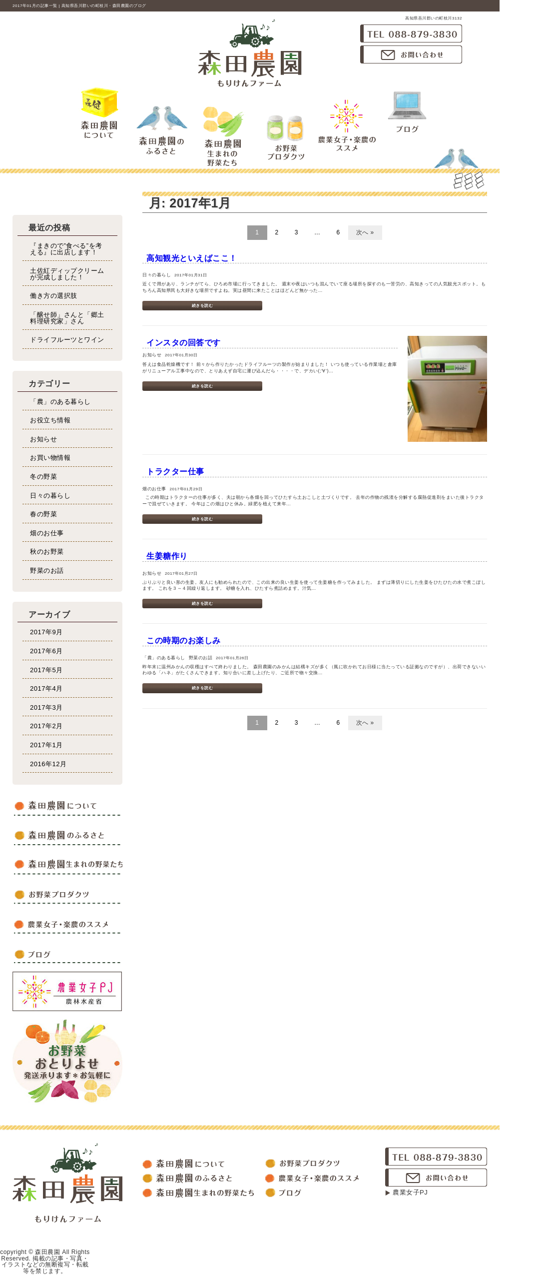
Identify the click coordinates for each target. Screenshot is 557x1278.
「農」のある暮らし (60, 401)
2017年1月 (46, 745)
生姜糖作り (167, 556)
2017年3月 (46, 707)
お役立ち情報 (50, 420)
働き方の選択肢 (53, 295)
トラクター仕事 (175, 471)
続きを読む (202, 305)
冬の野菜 (43, 476)
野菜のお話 (47, 570)
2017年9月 (46, 632)
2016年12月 (48, 764)
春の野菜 (43, 514)
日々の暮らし (50, 495)
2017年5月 (46, 670)
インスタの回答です (183, 342)
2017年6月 (46, 651)
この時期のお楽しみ (183, 640)
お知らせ (43, 439)
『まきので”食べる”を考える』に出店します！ (66, 249)
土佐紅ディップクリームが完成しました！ (67, 274)
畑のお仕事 (47, 533)
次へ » (365, 232)
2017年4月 (46, 688)
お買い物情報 (50, 457)
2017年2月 (46, 726)
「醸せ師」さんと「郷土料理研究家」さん (67, 318)
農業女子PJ (410, 1192)
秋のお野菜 (47, 551)
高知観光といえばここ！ (191, 258)
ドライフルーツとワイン (67, 339)
